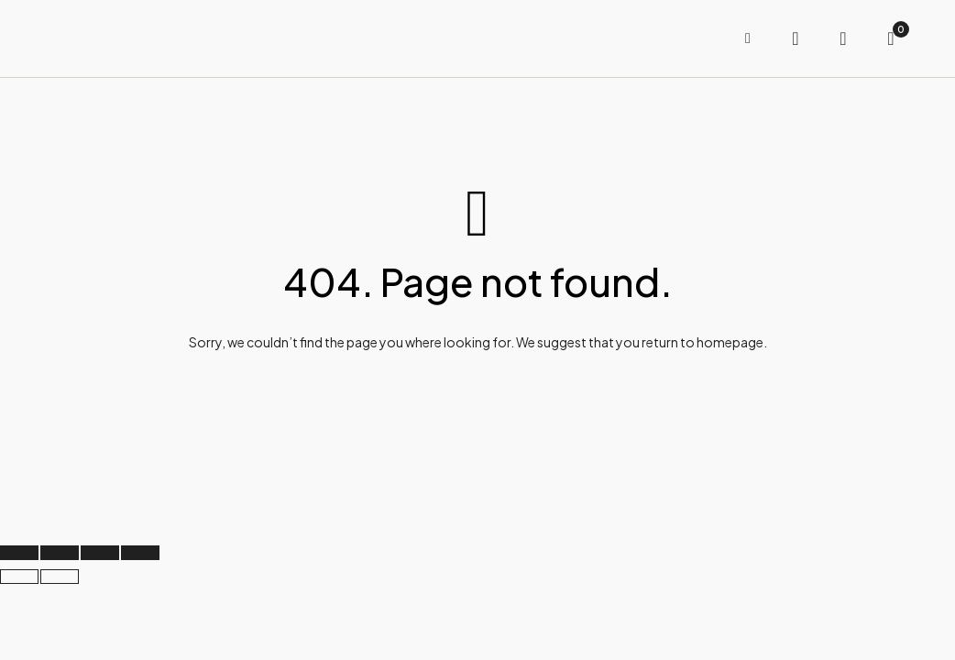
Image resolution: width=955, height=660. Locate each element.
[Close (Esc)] (140, 552)
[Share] (100, 552)
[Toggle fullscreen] (59, 552)
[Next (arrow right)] (59, 576)
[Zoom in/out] (19, 552)
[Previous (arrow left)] (19, 576)
